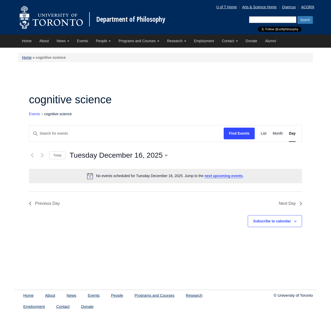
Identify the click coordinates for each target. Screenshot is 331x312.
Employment (204, 41)
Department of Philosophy (130, 19)
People (103, 41)
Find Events (239, 133)
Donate (251, 41)
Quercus (289, 7)
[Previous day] (32, 155)
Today (57, 155)
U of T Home (226, 7)
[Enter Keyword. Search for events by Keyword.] (126, 133)
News (63, 41)
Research (176, 41)
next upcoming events (224, 176)
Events (82, 41)
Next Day (290, 203)
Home (27, 41)
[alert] (165, 176)
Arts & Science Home (259, 7)
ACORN (307, 7)
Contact (230, 41)
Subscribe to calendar (272, 221)
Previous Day (44, 203)
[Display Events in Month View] (278, 133)
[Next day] (42, 155)
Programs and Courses (138, 41)
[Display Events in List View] (264, 133)
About (44, 41)
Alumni (270, 41)
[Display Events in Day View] (292, 133)
